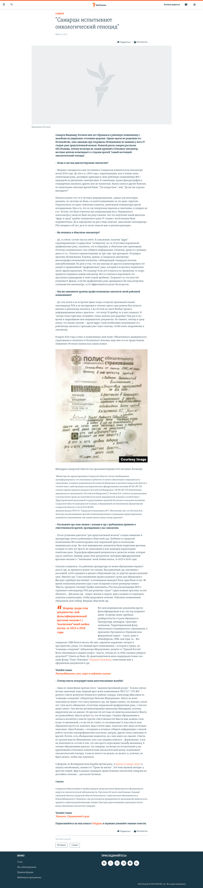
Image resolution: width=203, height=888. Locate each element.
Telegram (97, 823)
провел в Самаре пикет (128, 764)
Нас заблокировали (26, 867)
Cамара (59, 13)
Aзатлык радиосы (172, 5)
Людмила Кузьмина (100, 660)
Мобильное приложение (29, 878)
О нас (20, 862)
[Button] (123, 42)
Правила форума (25, 872)
